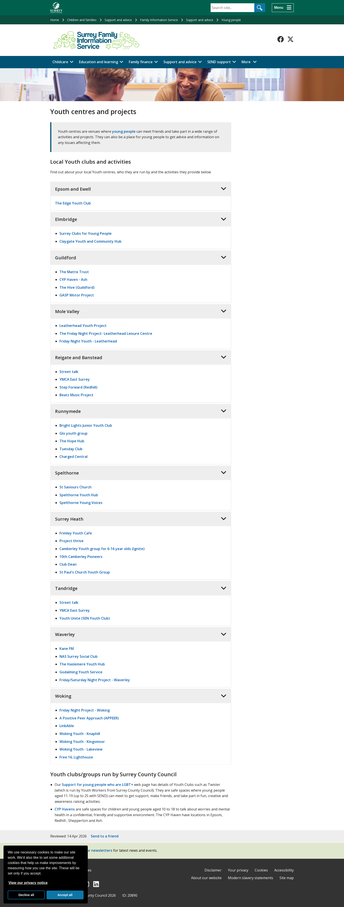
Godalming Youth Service (80, 672)
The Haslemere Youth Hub (82, 664)
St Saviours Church (75, 487)
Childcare (60, 61)
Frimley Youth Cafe (75, 533)
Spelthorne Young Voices (80, 502)
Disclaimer (213, 870)
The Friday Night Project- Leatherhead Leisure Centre (105, 333)
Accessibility (284, 870)
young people (124, 131)
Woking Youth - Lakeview (80, 749)
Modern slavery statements (250, 877)
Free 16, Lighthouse (76, 757)
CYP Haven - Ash (73, 279)
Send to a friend (104, 836)
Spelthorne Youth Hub (78, 495)
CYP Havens (65, 809)
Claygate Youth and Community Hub (90, 241)
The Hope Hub (71, 441)
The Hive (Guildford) (77, 287)
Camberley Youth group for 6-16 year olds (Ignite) (102, 548)
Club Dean (68, 564)
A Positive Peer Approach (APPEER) (89, 718)
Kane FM (66, 648)
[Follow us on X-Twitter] (290, 39)
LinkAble (66, 725)
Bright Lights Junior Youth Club (85, 425)
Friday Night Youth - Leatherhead (88, 341)
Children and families (82, 20)
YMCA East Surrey (74, 379)
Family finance (141, 61)
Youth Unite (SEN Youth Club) (84, 618)
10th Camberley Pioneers (80, 556)
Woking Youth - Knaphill (79, 733)
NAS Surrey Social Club (78, 656)
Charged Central (73, 456)
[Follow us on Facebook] (280, 39)
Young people (231, 20)
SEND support (219, 61)
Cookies (261, 870)
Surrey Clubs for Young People (85, 233)
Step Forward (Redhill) (78, 387)
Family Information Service (159, 20)
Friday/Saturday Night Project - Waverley (94, 680)
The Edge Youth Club (73, 203)
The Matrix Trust (74, 271)
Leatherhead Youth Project (83, 325)
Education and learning (98, 61)
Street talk (68, 371)
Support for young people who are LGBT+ (97, 784)
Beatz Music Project (76, 395)
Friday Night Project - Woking (84, 710)
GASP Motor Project (76, 295)
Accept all (64, 895)
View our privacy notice (27, 883)
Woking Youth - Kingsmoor (82, 741)
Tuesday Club (70, 448)
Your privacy (238, 870)
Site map (287, 877)
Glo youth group (73, 433)
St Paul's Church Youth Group (84, 572)
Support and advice (118, 20)
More (250, 61)
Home (54, 20)
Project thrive (71, 540)
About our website (206, 877)
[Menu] (283, 7)
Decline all (26, 895)
